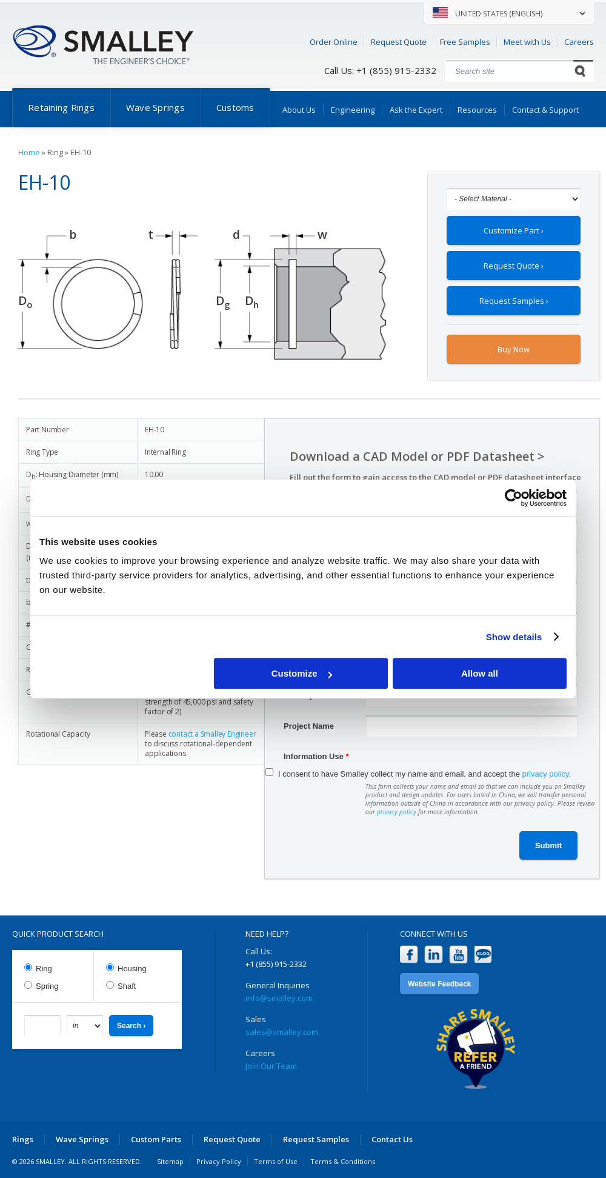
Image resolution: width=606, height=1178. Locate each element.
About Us (299, 109)
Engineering (353, 109)
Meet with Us (527, 41)
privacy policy (545, 773)
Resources (477, 109)
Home (29, 152)
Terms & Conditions (342, 1161)
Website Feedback (439, 984)
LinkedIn (433, 954)
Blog (483, 954)
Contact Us (392, 1139)
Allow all (479, 673)
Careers (579, 41)
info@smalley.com (279, 997)
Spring (47, 986)
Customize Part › (514, 230)
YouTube (458, 954)
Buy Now (514, 349)
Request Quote (399, 41)
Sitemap (170, 1161)
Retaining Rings (61, 107)
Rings (22, 1139)
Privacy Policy (218, 1161)
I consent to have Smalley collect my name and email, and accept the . (424, 773)
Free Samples (465, 41)
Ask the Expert (416, 109)
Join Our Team (271, 1065)
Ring (44, 968)
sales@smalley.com (281, 1031)
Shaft (127, 986)
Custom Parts (156, 1139)
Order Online (334, 41)
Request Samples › (513, 300)
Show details (514, 637)
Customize (301, 673)
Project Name (309, 726)
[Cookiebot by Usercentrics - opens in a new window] (514, 498)
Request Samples (316, 1139)
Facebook (408, 954)
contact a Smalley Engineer (212, 734)
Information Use (316, 756)
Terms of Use (276, 1161)
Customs (235, 107)
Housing (132, 968)
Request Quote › (514, 265)
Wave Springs (155, 107)
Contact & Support (545, 109)
